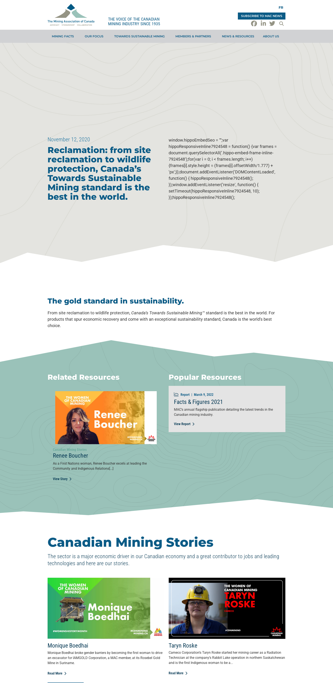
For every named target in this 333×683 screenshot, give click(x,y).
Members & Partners (194, 36)
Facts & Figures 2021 (198, 401)
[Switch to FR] (281, 7)
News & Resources (238, 36)
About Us (272, 36)
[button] (281, 24)
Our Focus (95, 36)
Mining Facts (64, 36)
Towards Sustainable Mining (140, 36)
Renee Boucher (70, 455)
